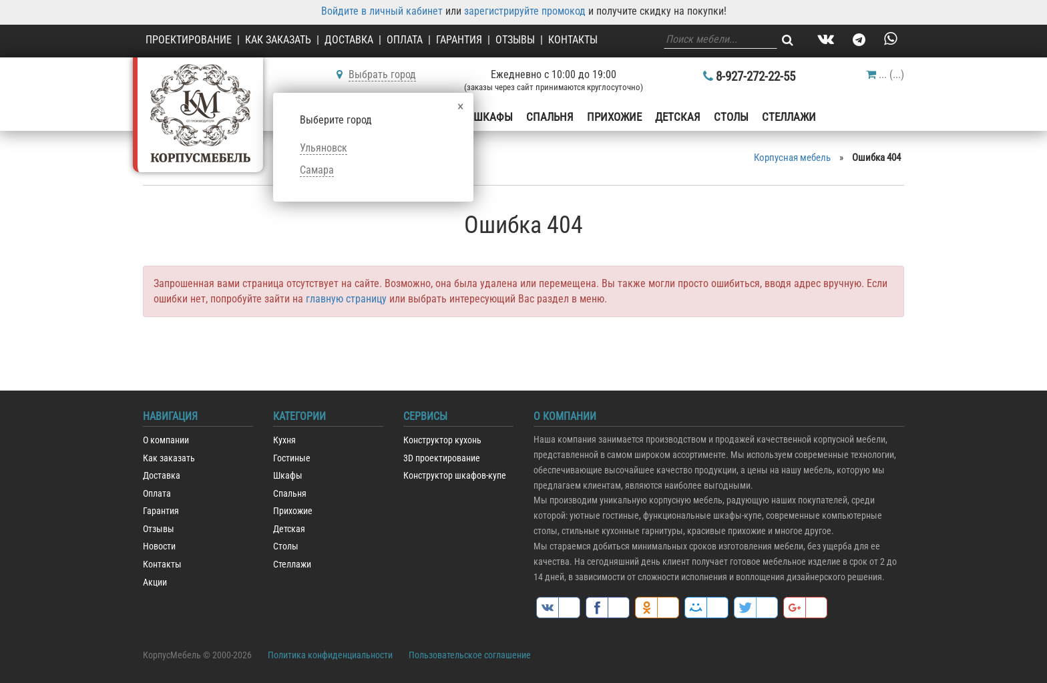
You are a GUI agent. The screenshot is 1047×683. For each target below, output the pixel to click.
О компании (166, 440)
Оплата (405, 39)
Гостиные (291, 458)
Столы (731, 117)
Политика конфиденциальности (330, 655)
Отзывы (515, 39)
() (885, 74)
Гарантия (459, 39)
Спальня (550, 117)
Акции (155, 582)
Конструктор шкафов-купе (454, 475)
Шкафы (493, 117)
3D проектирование (441, 458)
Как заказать (278, 39)
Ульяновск (323, 148)
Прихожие (614, 117)
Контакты (573, 39)
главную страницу (346, 298)
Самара (317, 170)
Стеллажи (789, 117)
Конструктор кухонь (442, 440)
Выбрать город (382, 74)
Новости (159, 546)
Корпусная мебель (792, 158)
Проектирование (189, 39)
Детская (677, 117)
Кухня (284, 440)
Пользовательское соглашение (470, 655)
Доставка (349, 39)
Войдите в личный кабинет (382, 11)
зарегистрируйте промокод (525, 11)
